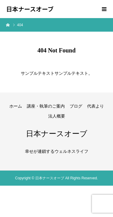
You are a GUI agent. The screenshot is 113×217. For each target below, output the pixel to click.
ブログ (76, 106)
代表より (95, 106)
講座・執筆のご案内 (46, 106)
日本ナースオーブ (30, 9)
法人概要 (56, 116)
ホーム (15, 106)
